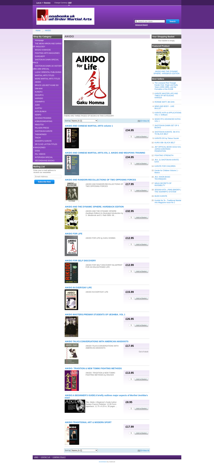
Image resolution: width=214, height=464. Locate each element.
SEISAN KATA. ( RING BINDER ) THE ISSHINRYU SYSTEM (168, 191)
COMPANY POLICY (59, 457)
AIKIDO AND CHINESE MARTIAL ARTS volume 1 (89, 126)
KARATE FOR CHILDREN (165, 166)
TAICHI (38, 138)
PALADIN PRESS (42, 128)
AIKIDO (48, 30)
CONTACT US (45, 457)
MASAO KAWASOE (43, 50)
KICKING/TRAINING (43, 118)
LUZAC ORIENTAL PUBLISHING (48, 72)
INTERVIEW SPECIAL (44, 157)
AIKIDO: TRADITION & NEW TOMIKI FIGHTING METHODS (93, 368)
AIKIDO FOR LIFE (73, 233)
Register (47, 3)
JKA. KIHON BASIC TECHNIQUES (162, 178)
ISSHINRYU (40, 102)
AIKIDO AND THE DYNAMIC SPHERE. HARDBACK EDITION (167, 72)
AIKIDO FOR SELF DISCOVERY (80, 260)
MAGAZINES (40, 148)
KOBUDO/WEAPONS (43, 121)
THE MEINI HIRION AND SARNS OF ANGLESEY (47, 45)
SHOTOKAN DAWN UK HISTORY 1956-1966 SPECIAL (47, 67)
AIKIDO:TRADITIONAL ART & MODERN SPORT (88, 422)
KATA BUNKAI (40, 111)
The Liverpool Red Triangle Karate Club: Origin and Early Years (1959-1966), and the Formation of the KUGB (166, 86)
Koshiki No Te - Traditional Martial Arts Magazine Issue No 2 (168, 201)
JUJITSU (38, 108)
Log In (38, 3)
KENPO (38, 115)
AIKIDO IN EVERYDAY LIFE (78, 287)
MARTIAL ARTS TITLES (44, 75)
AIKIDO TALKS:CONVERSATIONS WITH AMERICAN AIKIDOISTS (96, 341)
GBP (70, 3)
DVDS (37, 151)
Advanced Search (141, 25)
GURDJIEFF (40, 56)
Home (38, 30)
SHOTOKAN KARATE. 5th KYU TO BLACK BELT (167, 133)
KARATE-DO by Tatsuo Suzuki (167, 138)
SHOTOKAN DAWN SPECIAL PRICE (46, 61)
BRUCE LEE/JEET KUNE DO (46, 85)
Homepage (39, 40)
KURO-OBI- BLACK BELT (165, 143)
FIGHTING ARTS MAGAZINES (47, 53)
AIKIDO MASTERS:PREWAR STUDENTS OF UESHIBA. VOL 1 (95, 314)
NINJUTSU (39, 125)
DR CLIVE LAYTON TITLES (46, 144)
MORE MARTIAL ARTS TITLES (47, 79)
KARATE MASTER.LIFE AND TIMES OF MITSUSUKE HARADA (166, 95)
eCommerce (103, 462)
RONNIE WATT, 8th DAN (164, 102)
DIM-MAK (39, 89)
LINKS (36, 457)
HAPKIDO (39, 98)
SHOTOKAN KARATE (43, 131)
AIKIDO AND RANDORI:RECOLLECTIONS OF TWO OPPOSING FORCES (100, 180)
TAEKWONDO (41, 134)
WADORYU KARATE (43, 141)
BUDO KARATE (161, 196)
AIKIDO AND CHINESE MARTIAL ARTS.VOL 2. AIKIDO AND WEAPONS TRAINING (105, 153)
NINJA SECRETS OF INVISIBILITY (163, 184)
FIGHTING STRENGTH (164, 155)
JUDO (37, 105)
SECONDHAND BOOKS (44, 161)
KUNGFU (39, 92)
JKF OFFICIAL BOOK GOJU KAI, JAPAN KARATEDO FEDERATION (168, 149)
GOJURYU (39, 95)
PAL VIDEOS (40, 154)
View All (146, 121)
